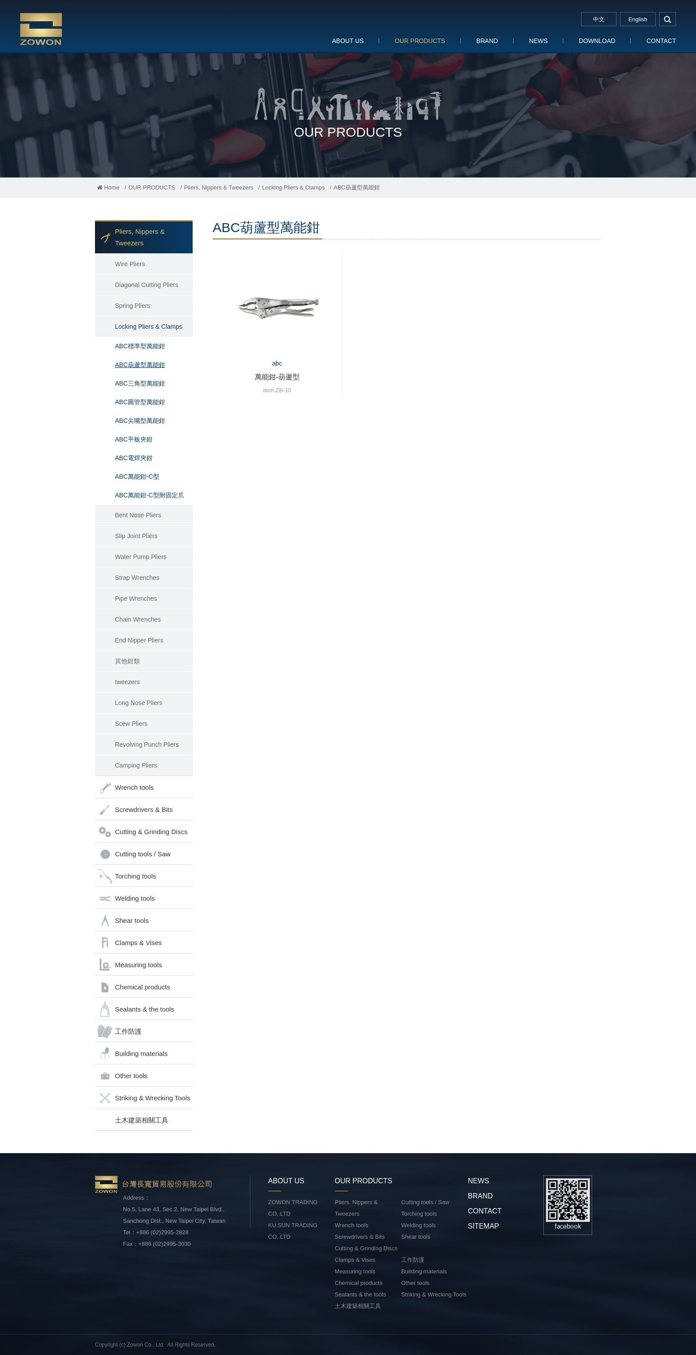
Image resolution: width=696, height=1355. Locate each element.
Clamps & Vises (129, 943)
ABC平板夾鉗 (134, 439)
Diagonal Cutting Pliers (146, 284)
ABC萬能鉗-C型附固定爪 (149, 495)
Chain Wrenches (138, 619)
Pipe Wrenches (136, 598)
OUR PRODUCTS (420, 40)
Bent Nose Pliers (138, 515)
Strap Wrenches (137, 577)
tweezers (127, 681)
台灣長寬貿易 (77, 28)
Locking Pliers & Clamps (293, 187)
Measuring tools (129, 965)
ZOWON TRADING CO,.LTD (293, 1208)
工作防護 (119, 1032)
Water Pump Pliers (140, 556)
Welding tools (126, 898)
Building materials (132, 1054)
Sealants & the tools (135, 1009)
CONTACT (661, 40)
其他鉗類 (127, 661)
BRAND (487, 40)
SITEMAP (483, 1226)
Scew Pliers (131, 723)
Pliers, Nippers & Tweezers (218, 187)
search (667, 19)
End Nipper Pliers (139, 640)
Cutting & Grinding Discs (142, 832)
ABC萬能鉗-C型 (137, 476)
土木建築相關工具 (141, 1120)
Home (108, 187)
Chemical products (133, 987)
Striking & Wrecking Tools (143, 1098)
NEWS (538, 40)
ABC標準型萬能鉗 (140, 346)
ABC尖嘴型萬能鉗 (140, 420)
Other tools (122, 1076)
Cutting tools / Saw (133, 854)
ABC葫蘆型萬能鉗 (140, 364)
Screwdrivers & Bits (135, 810)
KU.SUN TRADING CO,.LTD (292, 1231)
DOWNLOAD (597, 40)
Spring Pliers (132, 305)
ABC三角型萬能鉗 (140, 383)
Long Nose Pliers (138, 702)
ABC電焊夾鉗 (134, 457)
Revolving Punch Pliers (147, 744)
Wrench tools (125, 788)
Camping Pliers (136, 765)
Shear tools (123, 921)
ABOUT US (348, 40)
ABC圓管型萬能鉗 (140, 402)
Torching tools (126, 876)
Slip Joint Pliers (136, 536)
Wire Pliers (130, 264)
